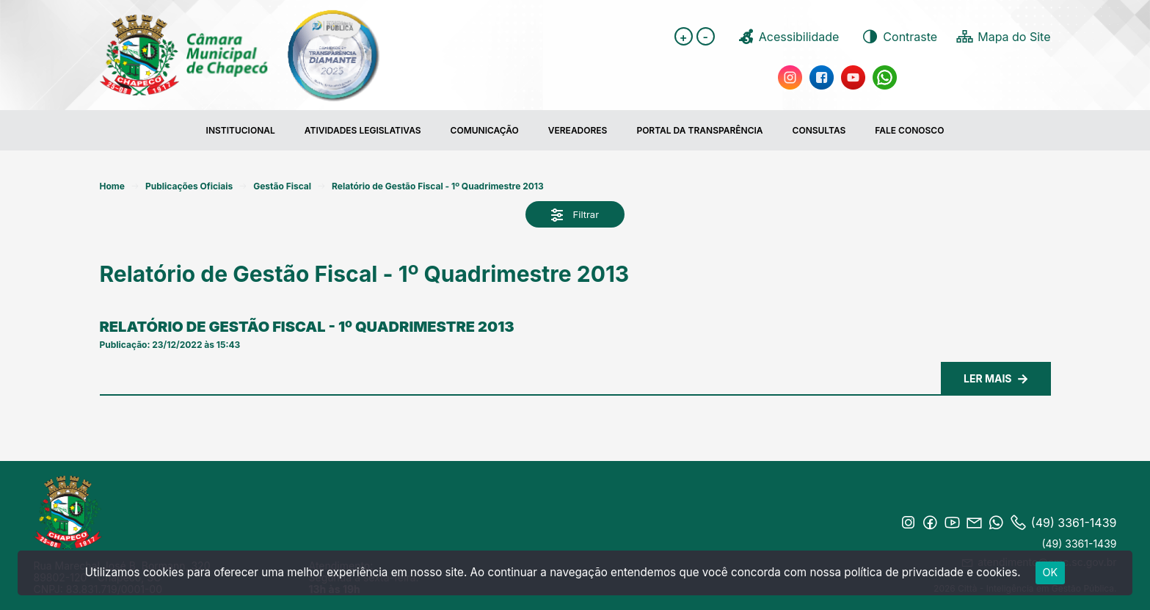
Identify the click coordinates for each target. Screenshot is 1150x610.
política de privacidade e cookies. (932, 572)
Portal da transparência (699, 130)
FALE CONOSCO (909, 130)
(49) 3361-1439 (1078, 543)
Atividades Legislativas (363, 130)
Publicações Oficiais (189, 186)
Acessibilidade (788, 36)
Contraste (899, 36)
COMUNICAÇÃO (485, 130)
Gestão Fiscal (282, 186)
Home (112, 186)
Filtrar (575, 215)
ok (1050, 572)
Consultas (819, 130)
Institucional (240, 130)
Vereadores (578, 130)
